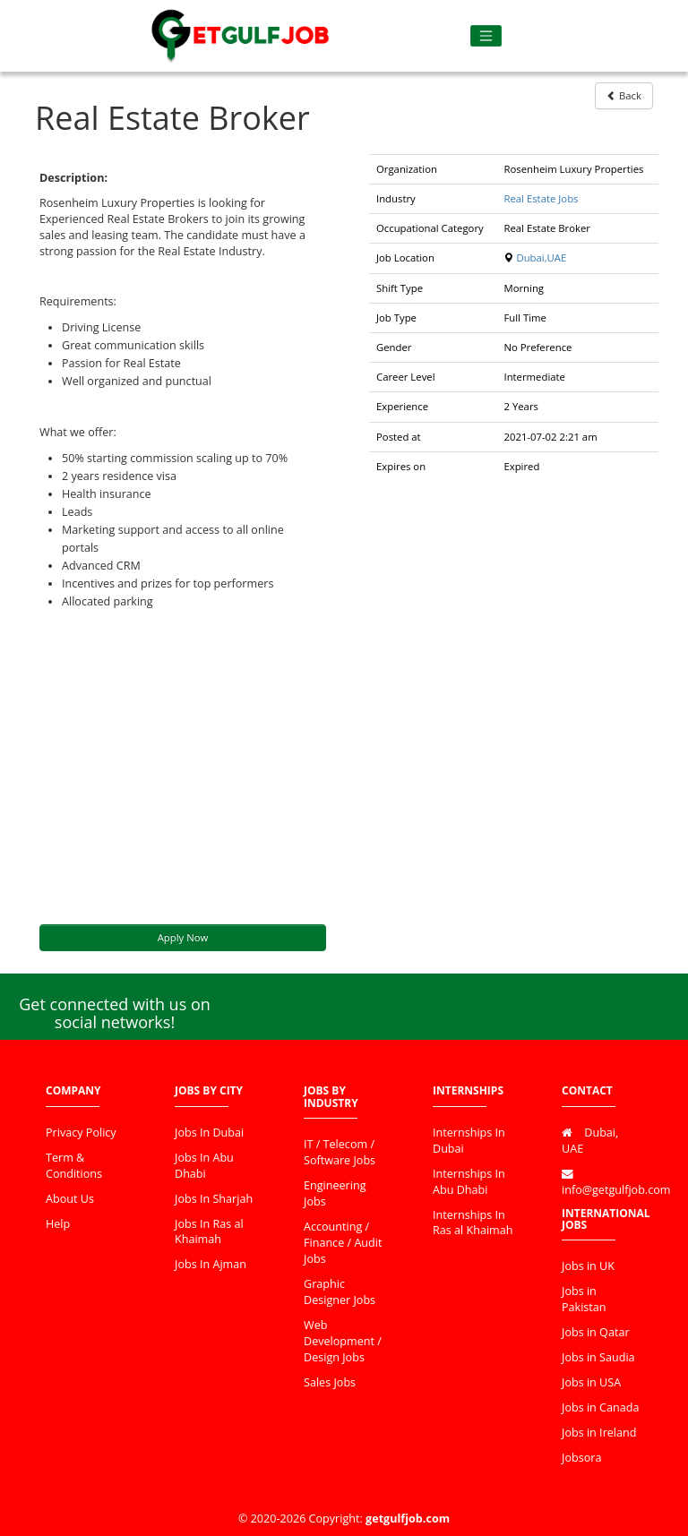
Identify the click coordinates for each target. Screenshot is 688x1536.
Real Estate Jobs (540, 198)
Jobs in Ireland (599, 1432)
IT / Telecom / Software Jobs (339, 1152)
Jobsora (581, 1457)
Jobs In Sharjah (214, 1198)
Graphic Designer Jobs (339, 1292)
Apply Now (183, 937)
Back (623, 95)
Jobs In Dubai (209, 1132)
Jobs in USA (591, 1382)
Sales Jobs (330, 1382)
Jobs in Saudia (598, 1357)
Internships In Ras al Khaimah (473, 1223)
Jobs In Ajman (210, 1264)
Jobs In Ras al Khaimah (209, 1232)
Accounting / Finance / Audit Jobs (343, 1242)
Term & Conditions (74, 1165)
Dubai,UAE (541, 257)
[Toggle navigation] (486, 36)
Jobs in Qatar (596, 1332)
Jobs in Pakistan (584, 1299)
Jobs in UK (588, 1266)
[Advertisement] (182, 768)
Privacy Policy (81, 1132)
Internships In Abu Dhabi (469, 1181)
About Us (70, 1198)
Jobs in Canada (600, 1407)
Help (58, 1223)
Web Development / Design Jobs (343, 1341)
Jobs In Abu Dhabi (204, 1165)
